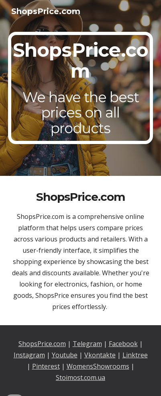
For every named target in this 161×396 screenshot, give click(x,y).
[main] (80, 88)
